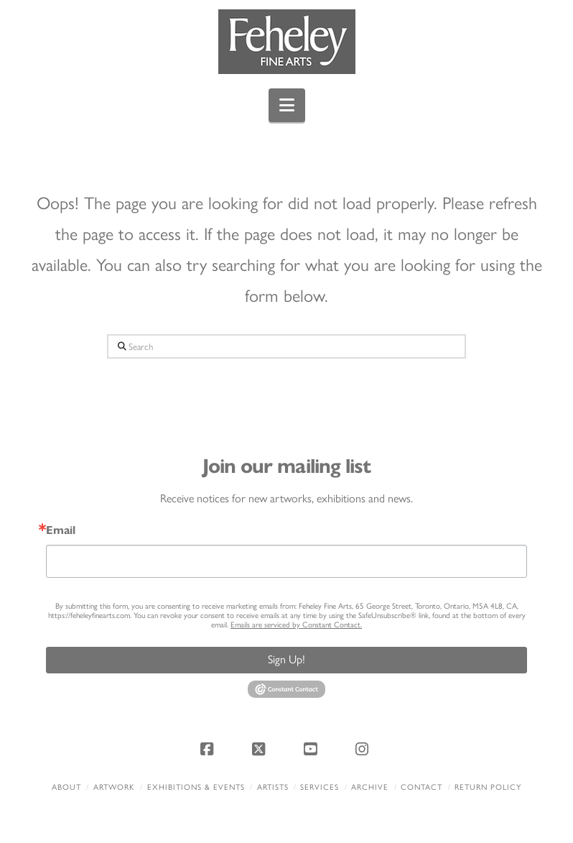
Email (60, 530)
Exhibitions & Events (196, 787)
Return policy (488, 787)
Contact (421, 787)
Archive (369, 787)
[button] (287, 105)
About (66, 787)
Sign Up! (286, 659)
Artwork (114, 787)
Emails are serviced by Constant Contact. (296, 625)
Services (319, 787)
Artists (273, 787)
